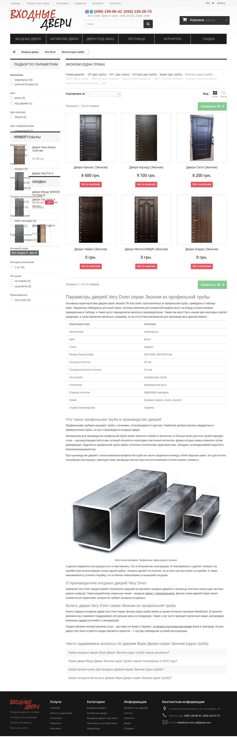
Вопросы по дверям (136, 708)
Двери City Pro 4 (42, 353)
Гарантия (80, 3)
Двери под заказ (100, 39)
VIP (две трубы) (96, 74)
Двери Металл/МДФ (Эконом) (146, 249)
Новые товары (27, 317)
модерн (21, 168)
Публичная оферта (20, 722)
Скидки (209, 39)
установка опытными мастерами (172, 626)
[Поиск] (148, 24)
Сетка (215, 94)
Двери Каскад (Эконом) (146, 167)
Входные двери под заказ (102, 718)
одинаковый (24, 130)
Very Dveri (50, 52)
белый (20, 117)
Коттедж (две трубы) (144, 74)
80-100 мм (23, 187)
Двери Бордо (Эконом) (201, 249)
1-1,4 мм (22, 201)
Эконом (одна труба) (73, 52)
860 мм (21, 149)
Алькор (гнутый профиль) (201, 78)
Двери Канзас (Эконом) (91, 167)
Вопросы (98, 3)
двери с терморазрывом (159, 593)
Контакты (115, 3)
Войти (221, 3)
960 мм (21, 155)
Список (223, 94)
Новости (129, 718)
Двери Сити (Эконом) (201, 167)
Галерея (129, 728)
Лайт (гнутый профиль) (105, 78)
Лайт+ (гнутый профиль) (168, 78)
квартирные (24, 79)
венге (20, 97)
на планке (23, 280)
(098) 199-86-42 (108, 11)
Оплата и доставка (38, 3)
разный (21, 136)
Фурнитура (172, 39)
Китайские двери (64, 39)
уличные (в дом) (26, 84)
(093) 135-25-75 (138, 11)
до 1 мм (21, 207)
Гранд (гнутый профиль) (136, 78)
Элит (104, 83)
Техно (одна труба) (77, 78)
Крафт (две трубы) (171, 74)
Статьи (128, 713)
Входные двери (28, 39)
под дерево (23, 103)
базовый (22, 253)
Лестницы (136, 39)
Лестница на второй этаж (102, 723)
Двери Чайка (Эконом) (90, 249)
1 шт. (19, 267)
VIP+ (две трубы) (119, 74)
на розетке (23, 286)
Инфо (127, 723)
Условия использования (23, 717)
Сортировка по (75, 93)
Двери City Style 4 (43, 379)
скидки (83, 620)
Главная (15, 3)
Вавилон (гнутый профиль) (82, 83)
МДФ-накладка (25, 220)
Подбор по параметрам (36, 64)
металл (21, 225)
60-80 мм (22, 182)
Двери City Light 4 (43, 405)
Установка (62, 3)
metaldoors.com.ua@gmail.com (194, 722)
